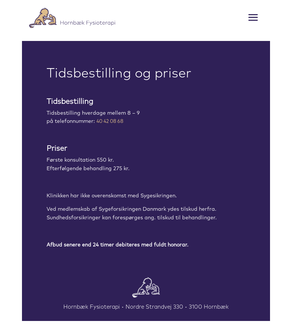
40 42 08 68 (109, 121)
